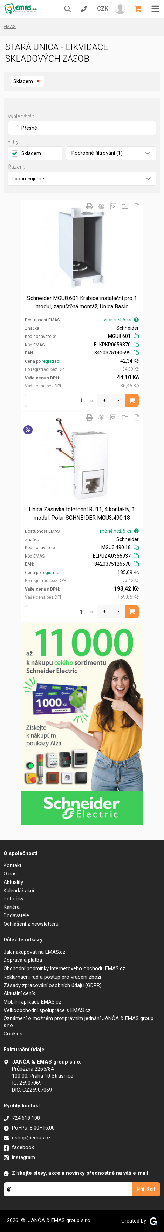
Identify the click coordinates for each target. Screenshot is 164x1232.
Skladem (27, 81)
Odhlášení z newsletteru (31, 924)
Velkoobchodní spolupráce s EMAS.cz (47, 1010)
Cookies (13, 1034)
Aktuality (13, 882)
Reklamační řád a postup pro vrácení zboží (52, 977)
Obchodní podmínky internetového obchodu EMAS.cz (64, 968)
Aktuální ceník (19, 993)
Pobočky (13, 898)
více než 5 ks (121, 319)
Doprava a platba (23, 960)
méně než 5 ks (119, 531)
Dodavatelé (16, 915)
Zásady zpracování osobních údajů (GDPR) (53, 985)
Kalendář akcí (19, 890)
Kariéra (12, 907)
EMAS (10, 26)
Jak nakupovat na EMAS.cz (35, 952)
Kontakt (12, 865)
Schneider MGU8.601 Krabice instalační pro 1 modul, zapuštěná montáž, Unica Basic (82, 302)
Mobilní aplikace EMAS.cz (32, 1002)
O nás (10, 874)
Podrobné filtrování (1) (110, 153)
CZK (102, 8)
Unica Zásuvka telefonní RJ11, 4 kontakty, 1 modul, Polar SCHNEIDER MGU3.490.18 (82, 513)
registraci (51, 361)
